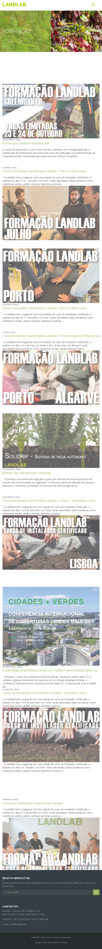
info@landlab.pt (18, 924)
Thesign (63, 942)
